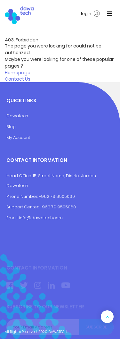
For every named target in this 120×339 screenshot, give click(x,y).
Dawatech (17, 116)
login (90, 14)
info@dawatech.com (41, 218)
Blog (11, 127)
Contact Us (17, 79)
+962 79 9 (50, 207)
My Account (18, 137)
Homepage (17, 72)
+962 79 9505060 (57, 196)
